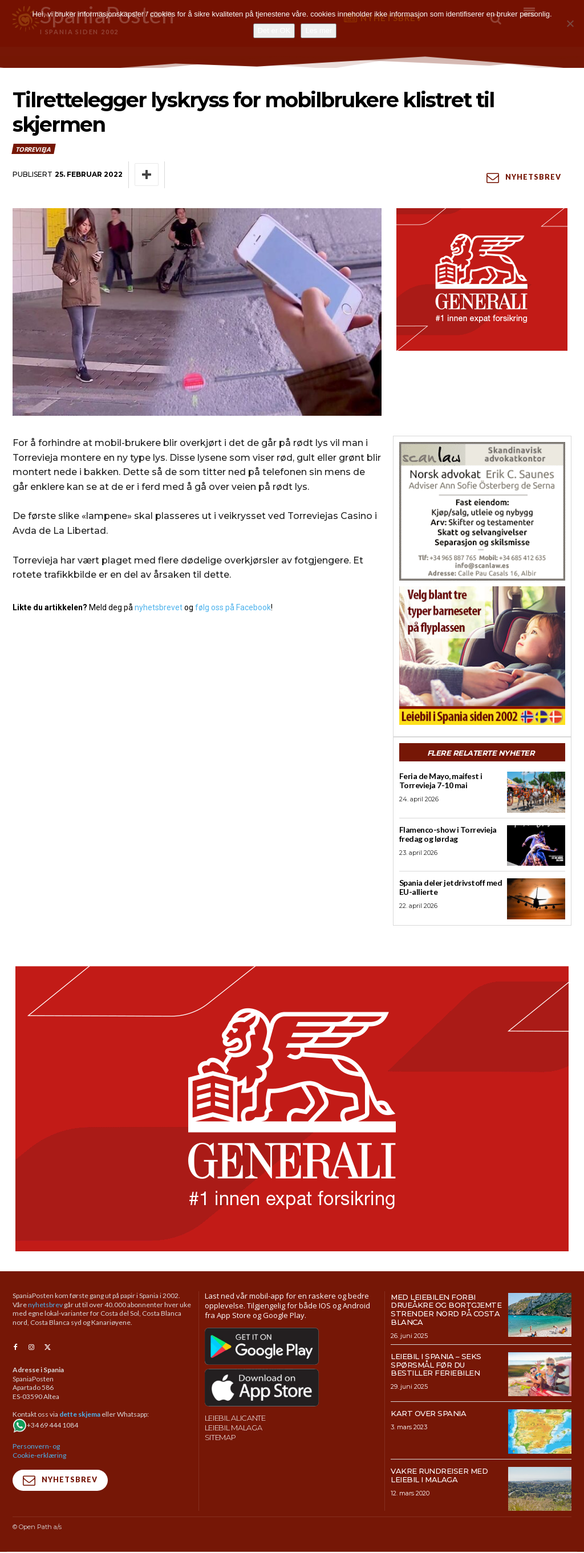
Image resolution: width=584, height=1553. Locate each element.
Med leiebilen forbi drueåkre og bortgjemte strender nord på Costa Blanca (446, 1311)
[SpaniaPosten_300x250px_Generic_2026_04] (482, 279)
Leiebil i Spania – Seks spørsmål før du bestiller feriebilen (436, 1366)
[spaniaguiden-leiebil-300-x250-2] (482, 655)
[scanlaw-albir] (482, 511)
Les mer (318, 30)
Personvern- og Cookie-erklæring (39, 1452)
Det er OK (274, 30)
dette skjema (79, 1415)
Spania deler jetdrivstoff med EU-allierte (448, 888)
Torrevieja (34, 149)
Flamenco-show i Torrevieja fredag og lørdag (445, 835)
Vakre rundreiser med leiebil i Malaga (439, 1476)
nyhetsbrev (45, 1305)
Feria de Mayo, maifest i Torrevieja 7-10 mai (438, 780)
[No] (569, 23)
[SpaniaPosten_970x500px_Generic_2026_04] (292, 1109)
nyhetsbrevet (158, 607)
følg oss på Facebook (233, 607)
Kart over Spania (428, 1415)
